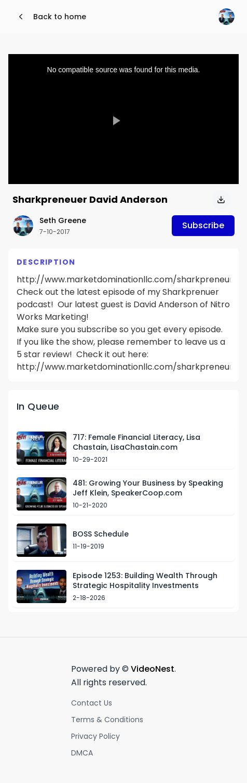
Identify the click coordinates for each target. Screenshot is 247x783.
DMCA (82, 753)
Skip (209, 406)
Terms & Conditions (107, 719)
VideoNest (152, 669)
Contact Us (91, 703)
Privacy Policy (95, 736)
